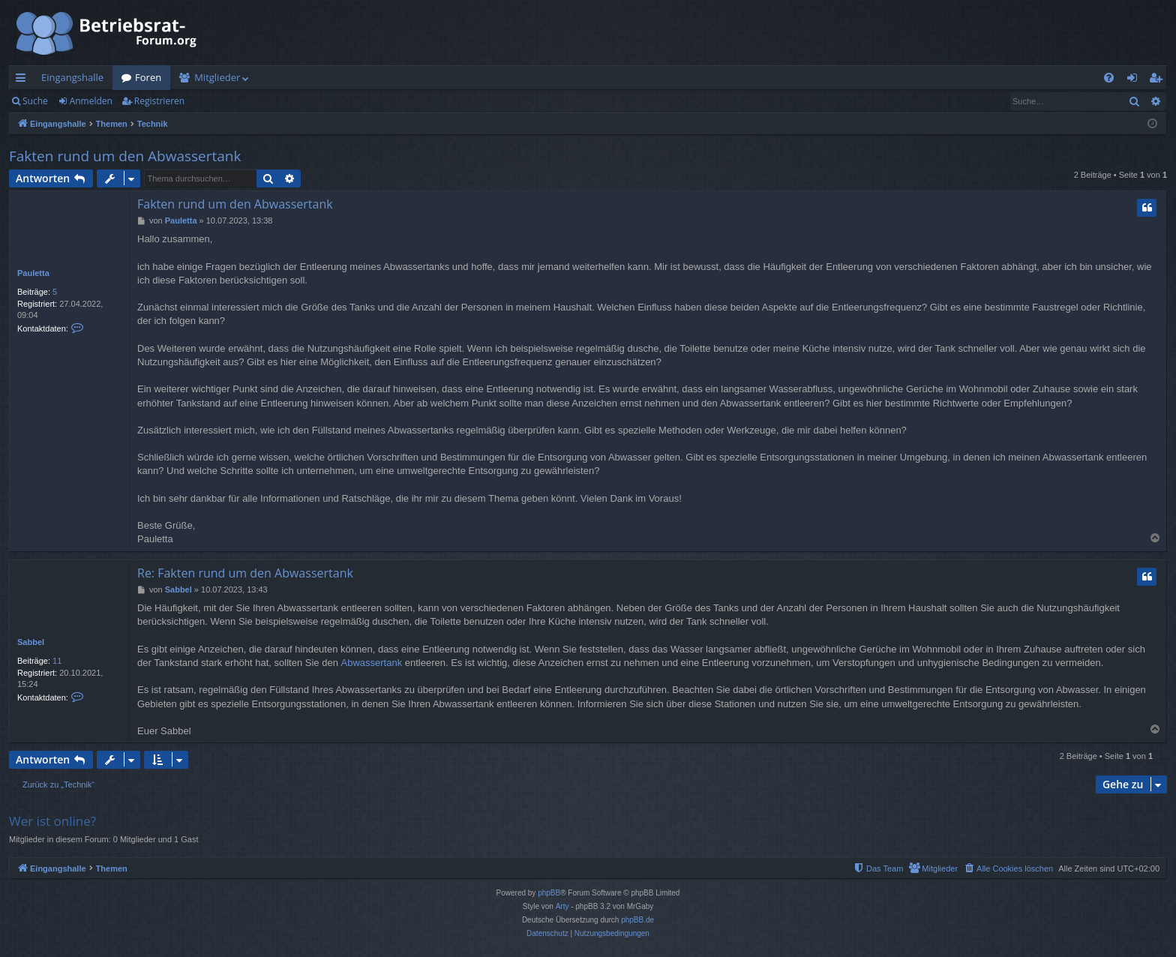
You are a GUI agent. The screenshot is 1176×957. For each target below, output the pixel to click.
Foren (148, 77)
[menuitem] (1108, 77)
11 (57, 660)
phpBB (549, 893)
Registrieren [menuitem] (1158, 80)
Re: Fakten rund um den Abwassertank (245, 573)
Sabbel (30, 642)
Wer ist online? (52, 821)
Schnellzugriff (23, 80)
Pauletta (33, 273)
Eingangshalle (72, 77)
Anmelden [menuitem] (1136, 80)
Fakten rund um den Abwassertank (125, 156)
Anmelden (91, 100)
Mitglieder (217, 77)
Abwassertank (371, 662)
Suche (35, 100)
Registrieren (159, 100)
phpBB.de (637, 920)
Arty (562, 906)
